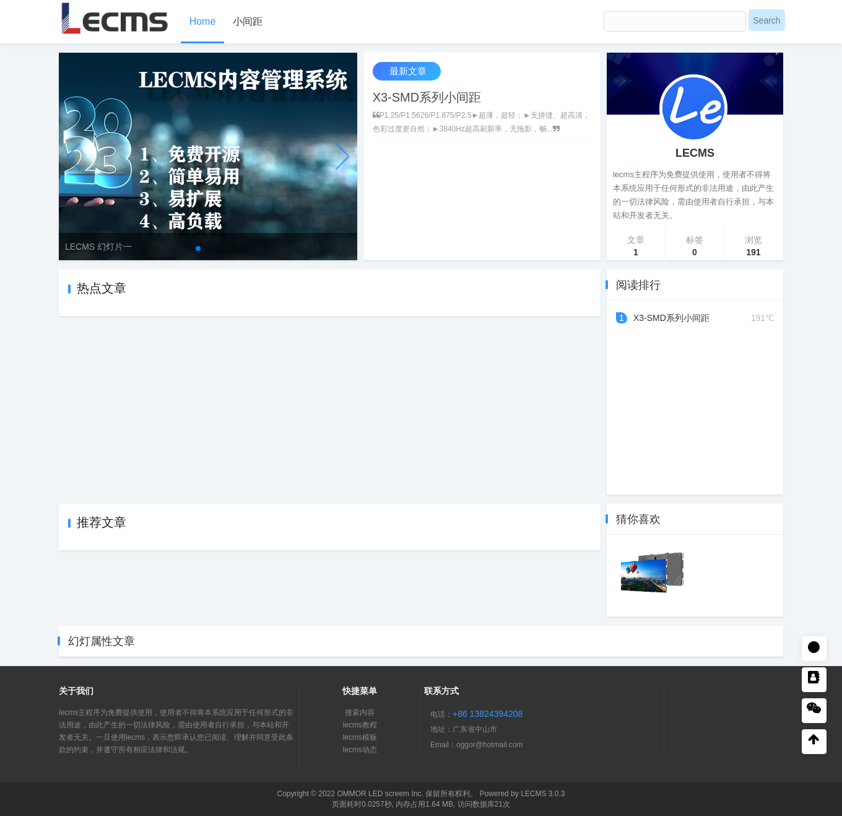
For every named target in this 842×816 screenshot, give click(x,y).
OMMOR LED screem (373, 793)
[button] (198, 248)
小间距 (248, 21)
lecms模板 (359, 737)
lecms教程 (359, 725)
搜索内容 (360, 712)
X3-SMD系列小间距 (427, 97)
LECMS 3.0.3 (543, 793)
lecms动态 (359, 749)
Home (202, 21)
